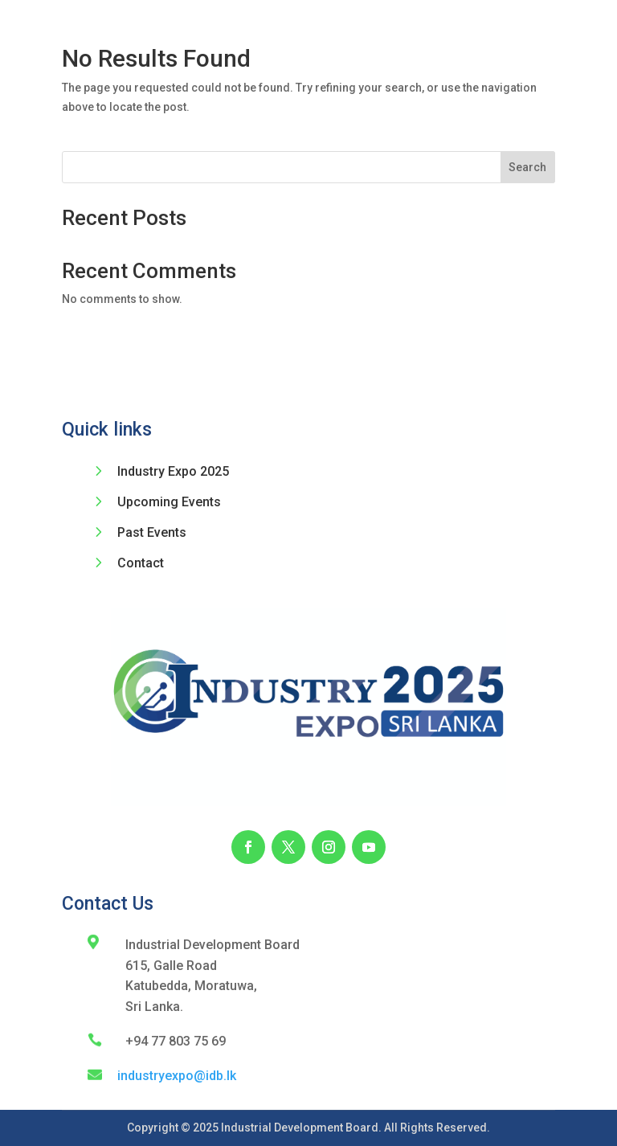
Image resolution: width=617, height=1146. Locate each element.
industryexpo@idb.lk (176, 1075)
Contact (140, 563)
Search (527, 167)
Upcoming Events (169, 502)
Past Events (151, 532)
